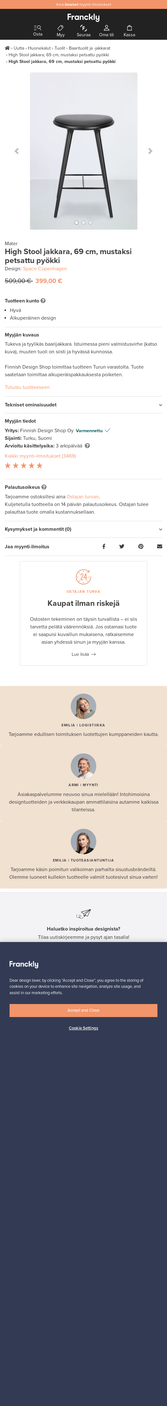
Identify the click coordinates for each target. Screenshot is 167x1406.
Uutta (19, 48)
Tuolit (59, 48)
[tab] (83, 405)
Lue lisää (80, 654)
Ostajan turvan (83, 497)
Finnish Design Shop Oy (47, 430)
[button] (16, 151)
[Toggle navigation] (37, 28)
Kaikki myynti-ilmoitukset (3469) (40, 456)
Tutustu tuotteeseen (27, 387)
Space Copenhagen (45, 269)
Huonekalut (39, 48)
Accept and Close (83, 1010)
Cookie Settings (83, 1028)
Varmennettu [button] (89, 430)
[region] (83, 1174)
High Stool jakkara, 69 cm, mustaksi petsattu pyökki (59, 55)
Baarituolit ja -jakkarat (89, 48)
